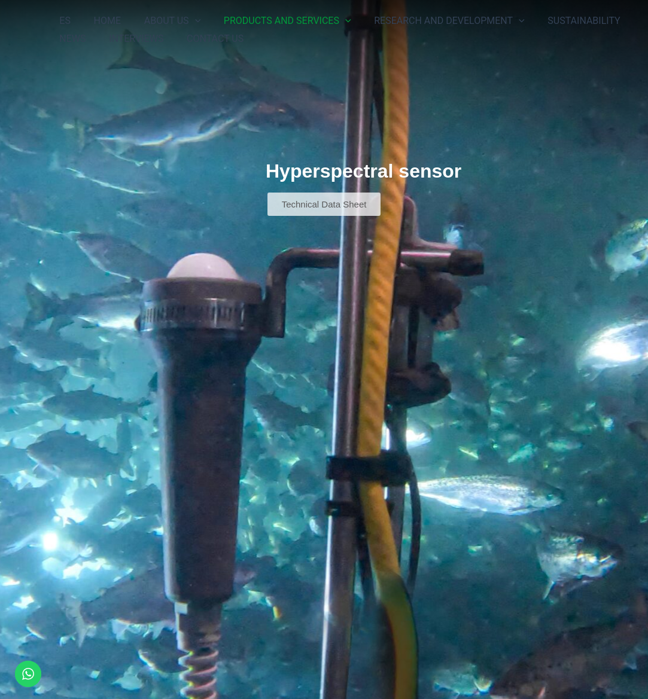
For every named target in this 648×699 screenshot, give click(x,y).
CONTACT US (205, 38)
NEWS (70, 38)
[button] (185, 21)
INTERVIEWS (130, 38)
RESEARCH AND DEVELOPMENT (431, 21)
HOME (101, 20)
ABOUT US (162, 21)
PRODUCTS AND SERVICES (273, 21)
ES (63, 20)
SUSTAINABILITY (562, 20)
